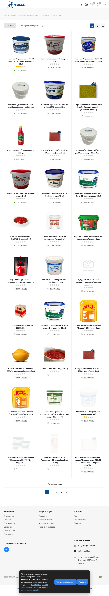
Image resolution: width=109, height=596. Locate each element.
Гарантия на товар (47, 526)
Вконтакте (6, 549)
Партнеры (8, 534)
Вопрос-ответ (80, 519)
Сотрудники (9, 523)
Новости (8, 519)
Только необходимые (65, 582)
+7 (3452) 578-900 (86, 545)
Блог (76, 516)
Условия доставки (47, 523)
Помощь (43, 516)
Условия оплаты (46, 519)
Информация (45, 511)
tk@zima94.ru (84, 551)
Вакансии (8, 526)
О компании (9, 516)
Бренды (77, 523)
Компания (9, 511)
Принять (82, 582)
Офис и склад (10, 530)
